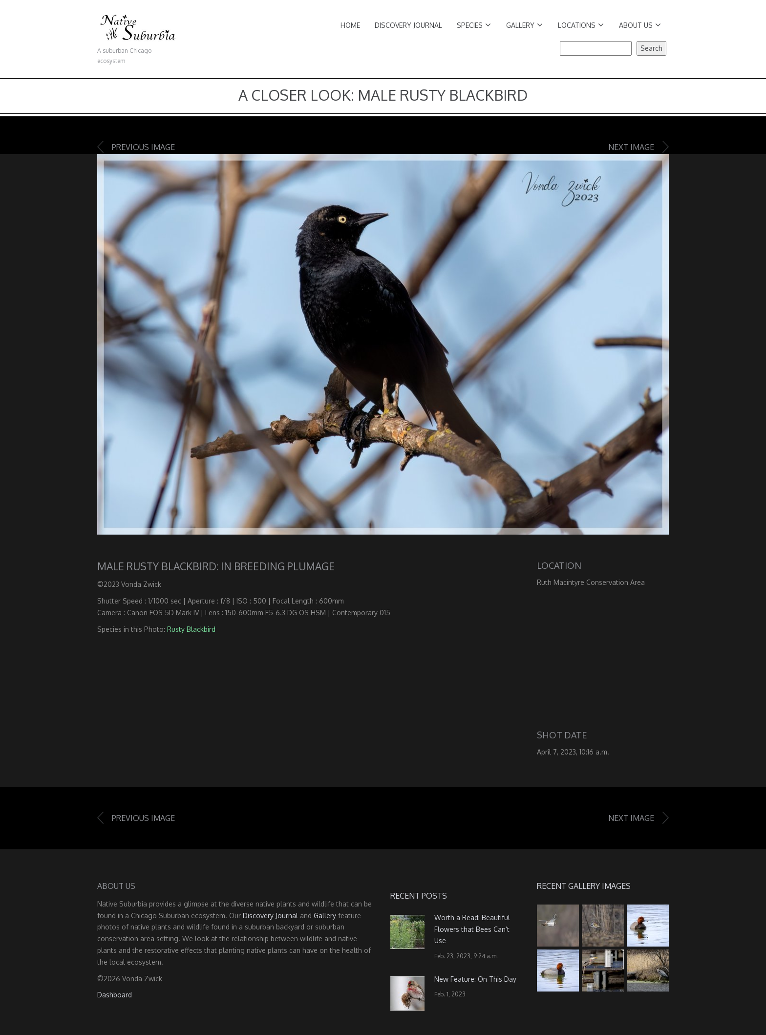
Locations (581, 25)
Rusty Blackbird (191, 629)
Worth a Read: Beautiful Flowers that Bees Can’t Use (472, 929)
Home (350, 25)
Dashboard (114, 995)
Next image (631, 147)
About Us (640, 25)
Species (474, 25)
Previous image (143, 147)
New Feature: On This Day (475, 979)
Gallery (524, 25)
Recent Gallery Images (584, 886)
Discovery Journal (408, 25)
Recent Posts (418, 896)
